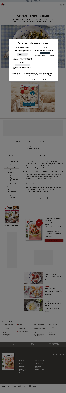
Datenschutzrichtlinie (31, 80)
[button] (45, 53)
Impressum (17, 80)
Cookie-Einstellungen (47, 80)
